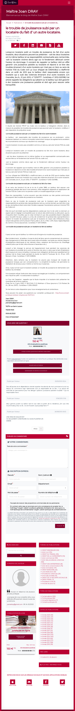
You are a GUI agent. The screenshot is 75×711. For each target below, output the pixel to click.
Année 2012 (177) (47, 640)
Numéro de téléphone (48, 493)
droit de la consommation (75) (52, 566)
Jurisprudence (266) (49, 596)
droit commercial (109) (50, 558)
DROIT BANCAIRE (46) (50, 570)
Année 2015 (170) (47, 634)
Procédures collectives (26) (51, 574)
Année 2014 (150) (47, 636)
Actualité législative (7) (50, 600)
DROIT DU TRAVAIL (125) (50, 554)
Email (10, 484)
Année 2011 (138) (47, 642)
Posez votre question (21, 637)
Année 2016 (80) (47, 632)
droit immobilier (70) (49, 568)
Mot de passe (13, 493)
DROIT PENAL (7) (48, 579)
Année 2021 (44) (47, 623)
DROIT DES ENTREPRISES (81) (52, 564)
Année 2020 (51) (47, 625)
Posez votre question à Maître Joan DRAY (42, 352)
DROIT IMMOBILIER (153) (50, 550)
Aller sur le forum (45, 365)
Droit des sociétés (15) (49, 576)
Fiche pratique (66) (48, 598)
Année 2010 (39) (47, 644)
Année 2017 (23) (47, 630)
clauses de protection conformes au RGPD (49, 518)
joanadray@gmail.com (15, 604)
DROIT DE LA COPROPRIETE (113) (53, 556)
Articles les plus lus (48, 583)
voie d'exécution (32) (49, 572)
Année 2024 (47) (47, 617)
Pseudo (11, 475)
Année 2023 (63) (47, 619)
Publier (61, 526)
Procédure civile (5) (48, 581)
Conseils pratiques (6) (49, 602)
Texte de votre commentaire (16, 446)
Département (43, 484)
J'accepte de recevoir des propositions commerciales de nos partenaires (34, 503)
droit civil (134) (47, 552)
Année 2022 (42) (47, 621)
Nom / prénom (45, 475)
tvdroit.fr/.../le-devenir (49, 657)
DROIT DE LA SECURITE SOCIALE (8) (54, 578)
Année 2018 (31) (47, 629)
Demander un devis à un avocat (43, 371)
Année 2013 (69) (47, 638)
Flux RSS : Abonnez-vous (51, 665)
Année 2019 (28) (47, 627)
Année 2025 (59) (47, 615)
